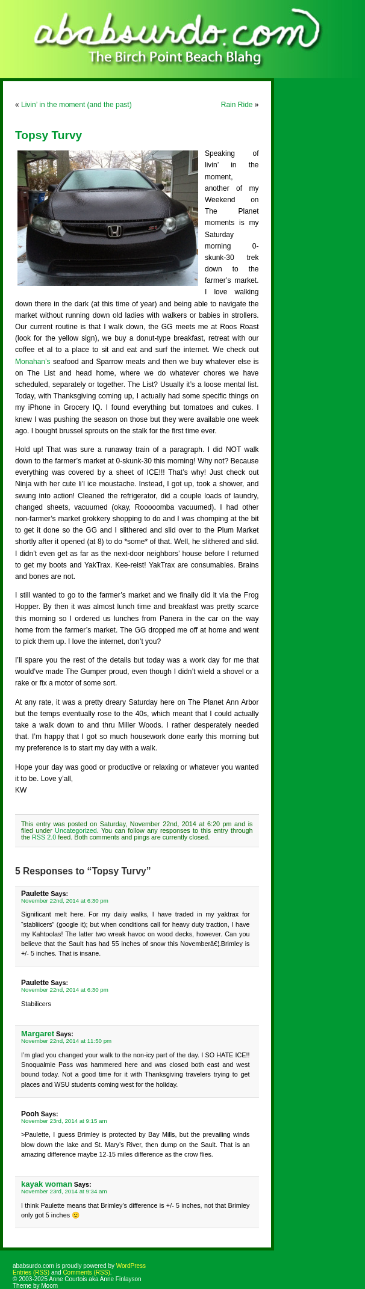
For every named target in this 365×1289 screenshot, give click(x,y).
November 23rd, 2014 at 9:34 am (64, 1191)
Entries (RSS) (31, 1272)
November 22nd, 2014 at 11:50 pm (66, 1040)
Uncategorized (76, 830)
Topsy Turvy (48, 135)
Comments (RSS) (86, 1272)
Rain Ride (237, 104)
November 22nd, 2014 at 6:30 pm (64, 900)
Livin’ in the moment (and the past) (76, 104)
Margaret (37, 1033)
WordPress (131, 1266)
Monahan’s (33, 361)
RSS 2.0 (44, 837)
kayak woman (46, 1184)
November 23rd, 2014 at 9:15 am (64, 1120)
